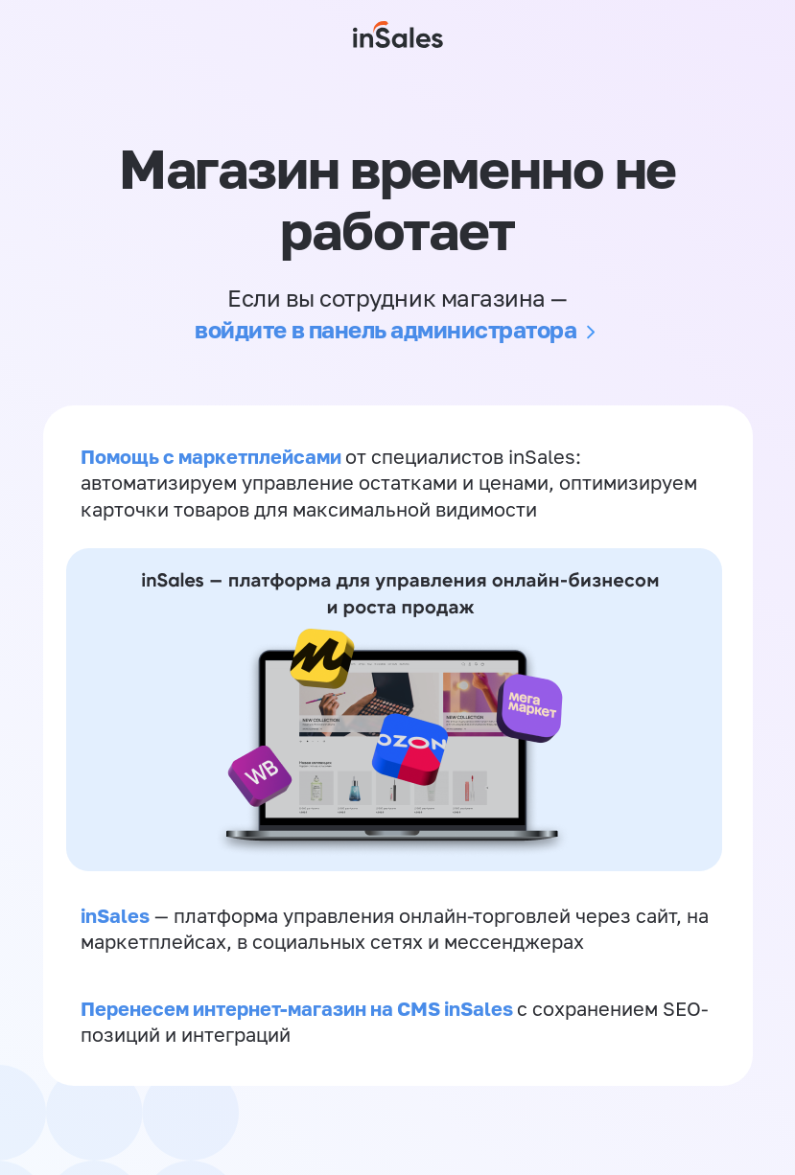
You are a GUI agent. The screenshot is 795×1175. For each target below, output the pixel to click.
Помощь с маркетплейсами (214, 457)
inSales (116, 921)
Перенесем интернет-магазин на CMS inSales (300, 1018)
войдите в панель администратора (385, 329)
